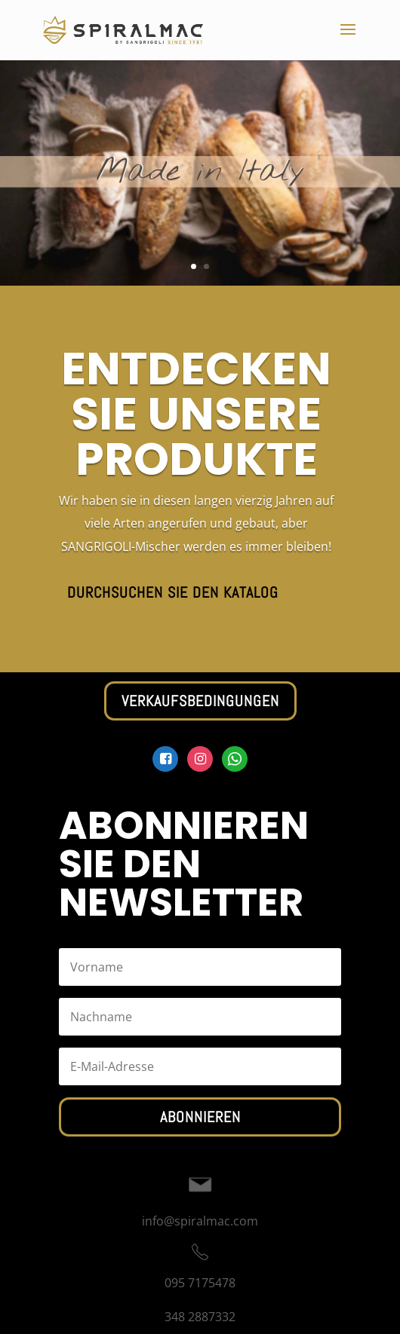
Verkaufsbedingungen (200, 701)
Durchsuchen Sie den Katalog (172, 592)
